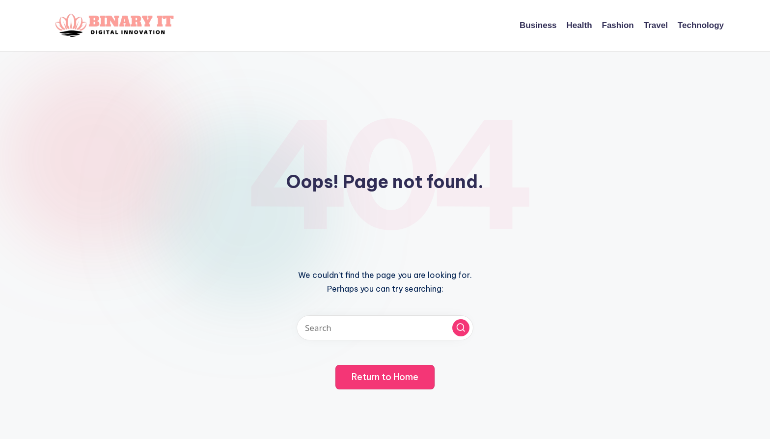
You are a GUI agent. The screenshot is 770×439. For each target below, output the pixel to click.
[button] (460, 327)
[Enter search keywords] (385, 327)
